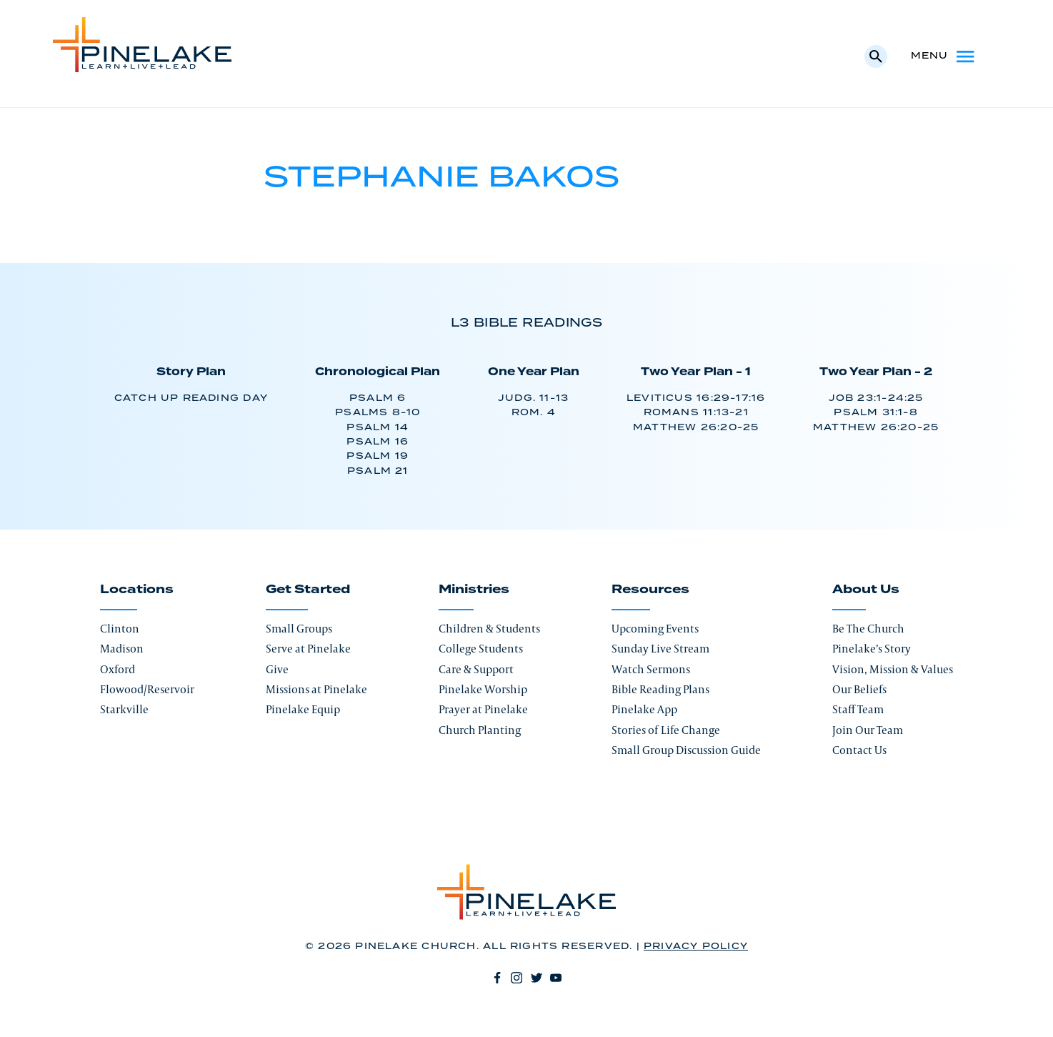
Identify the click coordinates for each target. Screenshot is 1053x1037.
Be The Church (868, 628)
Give (277, 669)
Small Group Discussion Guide (686, 750)
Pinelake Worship (483, 689)
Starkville (124, 709)
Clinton (119, 628)
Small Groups (299, 628)
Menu (944, 56)
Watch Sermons (651, 669)
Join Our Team (867, 730)
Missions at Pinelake (316, 689)
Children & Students (489, 628)
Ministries (474, 589)
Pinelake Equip (303, 709)
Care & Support (476, 669)
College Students (481, 648)
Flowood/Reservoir (147, 689)
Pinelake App (644, 709)
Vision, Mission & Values (892, 669)
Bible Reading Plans (660, 689)
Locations (137, 589)
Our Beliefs (859, 689)
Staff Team (858, 709)
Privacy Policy (696, 946)
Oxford (117, 669)
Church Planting (480, 730)
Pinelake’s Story (871, 648)
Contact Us (859, 750)
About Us (865, 589)
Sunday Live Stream (660, 648)
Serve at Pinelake (308, 648)
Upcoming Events (655, 628)
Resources (650, 589)
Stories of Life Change (666, 730)
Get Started (308, 589)
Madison (122, 648)
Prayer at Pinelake (483, 709)
